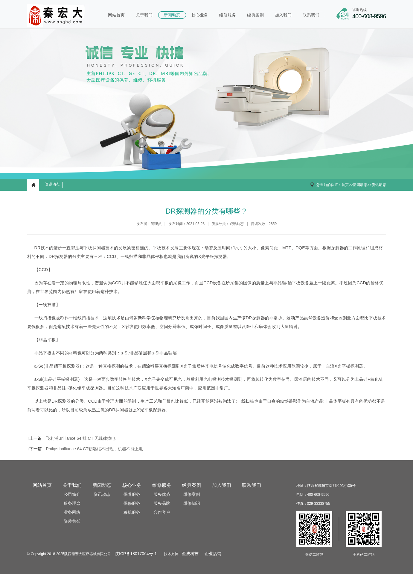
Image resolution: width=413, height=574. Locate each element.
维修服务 (227, 15)
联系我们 (311, 15)
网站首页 (116, 15)
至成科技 (190, 554)
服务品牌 (161, 503)
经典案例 (255, 15)
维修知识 (191, 503)
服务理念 (72, 503)
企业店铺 (213, 554)
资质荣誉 (72, 521)
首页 (345, 185)
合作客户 (161, 512)
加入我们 (283, 15)
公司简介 (72, 494)
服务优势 (161, 494)
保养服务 (132, 494)
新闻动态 (172, 15)
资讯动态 (52, 184)
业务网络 (72, 512)
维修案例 (191, 494)
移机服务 (132, 512)
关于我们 (144, 15)
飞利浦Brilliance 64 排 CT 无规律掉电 (80, 438)
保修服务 (132, 503)
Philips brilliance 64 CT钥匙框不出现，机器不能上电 (94, 448)
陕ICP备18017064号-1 (136, 554)
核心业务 (199, 15)
